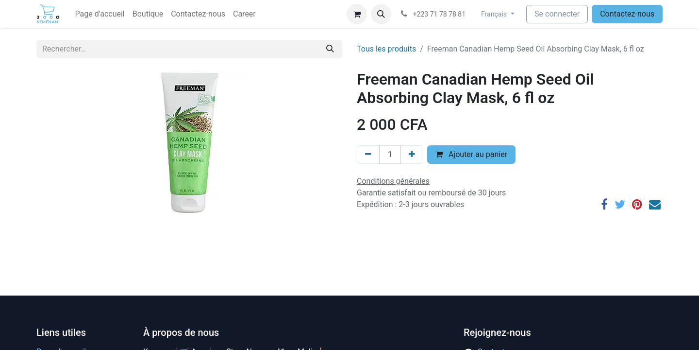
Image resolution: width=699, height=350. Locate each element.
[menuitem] (100, 14)
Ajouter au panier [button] (471, 154)
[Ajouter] (411, 154)
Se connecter (557, 13)
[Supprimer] (368, 154)
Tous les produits (386, 48)
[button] (381, 14)
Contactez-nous (627, 13)
